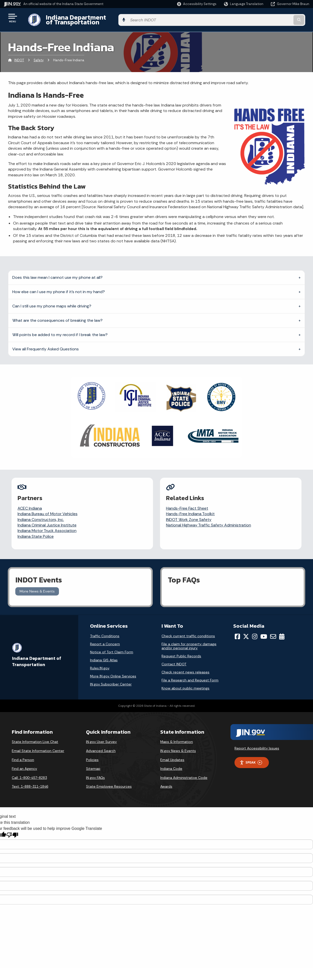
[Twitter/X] (246, 631)
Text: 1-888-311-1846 (30, 781)
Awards (166, 781)
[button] (196, 4)
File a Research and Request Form (190, 674)
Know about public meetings (185, 682)
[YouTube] (263, 631)
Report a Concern (105, 638)
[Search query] (274, 18)
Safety (39, 56)
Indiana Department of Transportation (98, 18)
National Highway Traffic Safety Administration (208, 521)
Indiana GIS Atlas (104, 654)
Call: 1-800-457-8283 (29, 772)
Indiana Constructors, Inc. (41, 515)
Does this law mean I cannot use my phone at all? (57, 273)
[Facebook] (237, 631)
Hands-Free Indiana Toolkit (190, 510)
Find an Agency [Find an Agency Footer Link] (24, 763)
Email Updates (172, 754)
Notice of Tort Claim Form (111, 646)
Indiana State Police (36, 532)
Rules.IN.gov (99, 662)
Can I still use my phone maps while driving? (51, 302)
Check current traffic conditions (188, 630)
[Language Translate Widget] (244, 4)
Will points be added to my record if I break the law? (60, 330)
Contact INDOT (174, 658)
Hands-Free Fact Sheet (187, 504)
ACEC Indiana (30, 504)
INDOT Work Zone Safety (189, 515)
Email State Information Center (38, 745)
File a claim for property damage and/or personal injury (189, 640)
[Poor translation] (12, 829)
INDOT (19, 56)
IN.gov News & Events (178, 745)
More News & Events (37, 585)
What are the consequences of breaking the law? (57, 316)
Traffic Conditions (104, 630)
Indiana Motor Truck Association (47, 526)
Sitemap (93, 763)
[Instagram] (254, 631)
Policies (92, 754)
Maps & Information (176, 736)
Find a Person (23, 754)
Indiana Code (171, 763)
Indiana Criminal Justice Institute (47, 521)
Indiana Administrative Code (183, 772)
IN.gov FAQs (95, 772)
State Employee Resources (109, 781)
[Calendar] (281, 631)
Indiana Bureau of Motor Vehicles (48, 510)
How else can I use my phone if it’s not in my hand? (58, 287)
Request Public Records (181, 650)
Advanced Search (101, 745)
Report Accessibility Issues (256, 742)
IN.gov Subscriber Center (111, 678)
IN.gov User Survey (101, 736)
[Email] (273, 631)
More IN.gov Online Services (113, 670)
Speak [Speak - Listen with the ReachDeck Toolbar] (251, 757)
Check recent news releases (185, 666)
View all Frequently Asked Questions (45, 345)
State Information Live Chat (35, 736)
